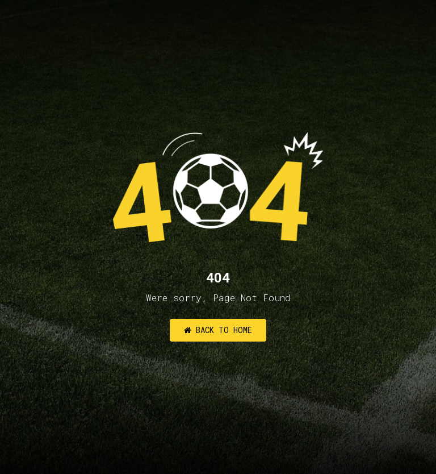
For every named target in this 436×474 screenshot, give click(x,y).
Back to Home (218, 330)
